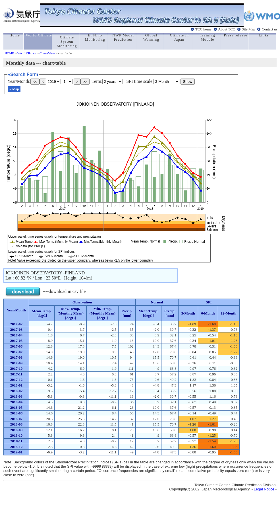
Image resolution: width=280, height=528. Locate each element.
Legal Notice (264, 489)
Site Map (248, 29)
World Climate (26, 53)
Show (187, 81)
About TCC (226, 29)
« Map (14, 89)
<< (35, 81)
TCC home (203, 29)
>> (85, 81)
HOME (9, 53)
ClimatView (47, 53)
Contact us (269, 29)
